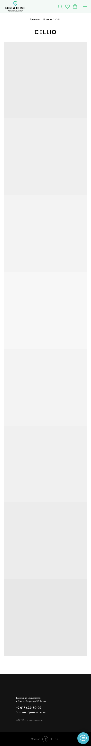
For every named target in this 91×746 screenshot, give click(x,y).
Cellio (58, 19)
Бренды (47, 19)
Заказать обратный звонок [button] (31, 712)
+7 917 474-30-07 (28, 708)
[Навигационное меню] (84, 7)
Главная (35, 19)
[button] (60, 6)
